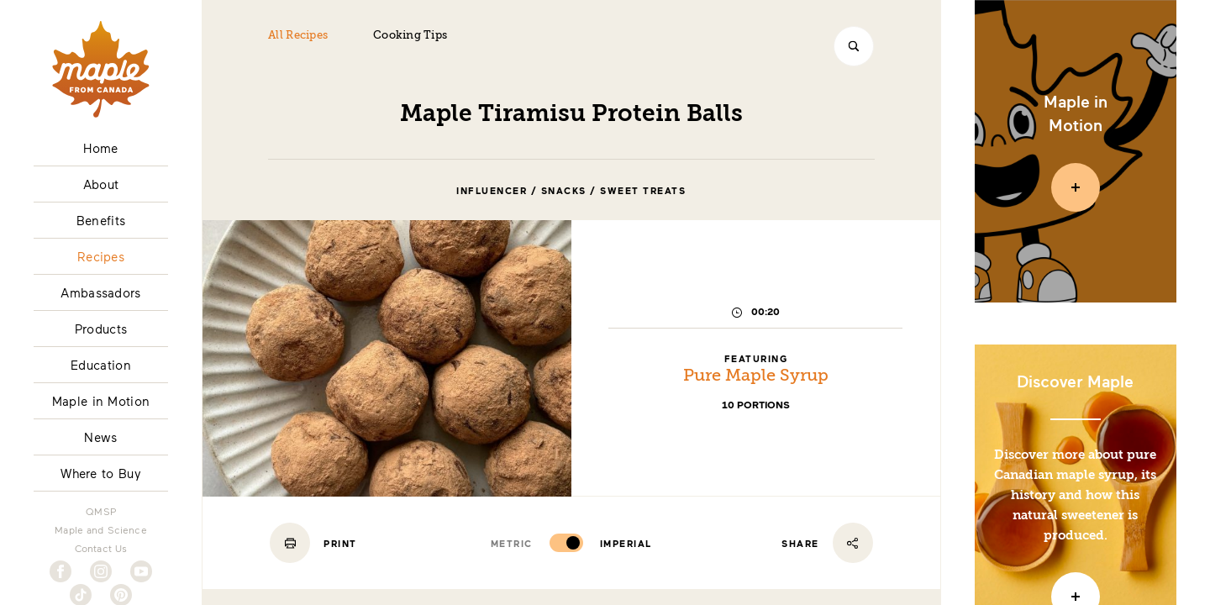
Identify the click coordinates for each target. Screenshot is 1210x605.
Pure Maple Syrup (756, 376)
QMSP (101, 511)
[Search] (854, 46)
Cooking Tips (410, 35)
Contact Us (101, 548)
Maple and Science (101, 529)
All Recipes (298, 35)
